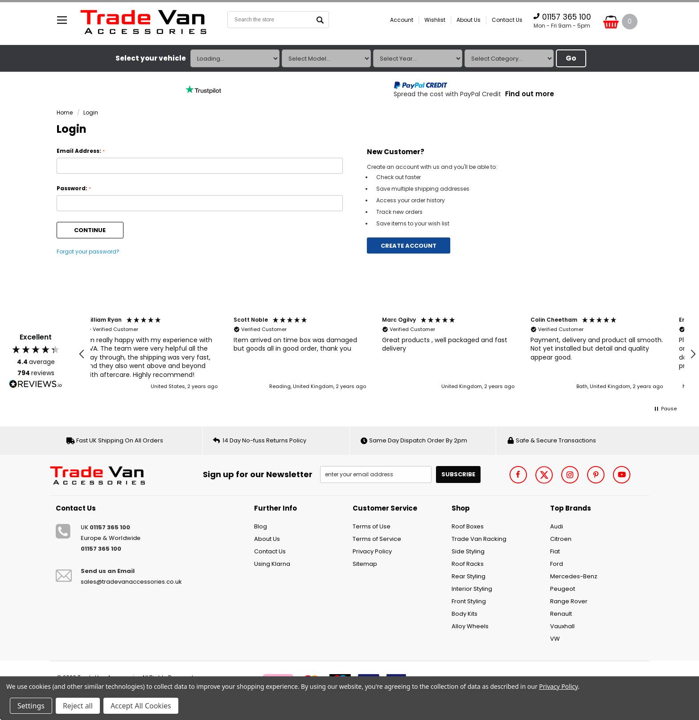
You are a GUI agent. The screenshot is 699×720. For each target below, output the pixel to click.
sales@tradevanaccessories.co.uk (131, 581)
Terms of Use (372, 526)
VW (555, 638)
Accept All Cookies (141, 706)
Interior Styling (472, 589)
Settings (31, 706)
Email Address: (81, 151)
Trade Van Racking (479, 539)
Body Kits (464, 614)
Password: (74, 188)
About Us (468, 20)
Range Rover (569, 601)
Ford (556, 564)
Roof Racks (468, 564)
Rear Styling (468, 576)
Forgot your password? (88, 251)
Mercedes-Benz (573, 576)
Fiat (555, 551)
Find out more (529, 93)
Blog (260, 526)
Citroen (561, 539)
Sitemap (365, 564)
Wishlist (434, 20)
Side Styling (468, 551)
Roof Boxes (468, 526)
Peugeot (562, 589)
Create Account (408, 245)
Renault (561, 614)
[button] (82, 354)
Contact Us (507, 20)
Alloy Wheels (470, 626)
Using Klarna (272, 564)
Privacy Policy (372, 551)
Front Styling (469, 601)
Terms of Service (377, 539)
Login (90, 112)
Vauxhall (562, 626)
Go (571, 58)
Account (401, 20)
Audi (556, 526)
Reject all (78, 706)
